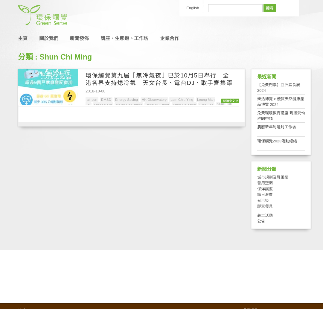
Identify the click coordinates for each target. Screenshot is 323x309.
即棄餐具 (265, 206)
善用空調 (265, 183)
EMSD (106, 99)
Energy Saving (126, 99)
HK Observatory (154, 99)
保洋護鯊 (265, 189)
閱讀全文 (229, 101)
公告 (261, 221)
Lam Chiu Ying (181, 99)
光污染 (263, 200)
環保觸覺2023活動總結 (277, 141)
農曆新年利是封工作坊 (276, 127)
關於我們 (48, 38)
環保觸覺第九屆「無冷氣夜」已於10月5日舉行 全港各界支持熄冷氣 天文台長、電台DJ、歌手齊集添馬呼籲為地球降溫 (159, 83)
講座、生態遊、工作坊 (124, 38)
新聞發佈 (79, 38)
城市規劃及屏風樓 (272, 177)
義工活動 (265, 215)
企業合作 (169, 38)
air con (92, 99)
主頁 (23, 38)
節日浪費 (265, 194)
